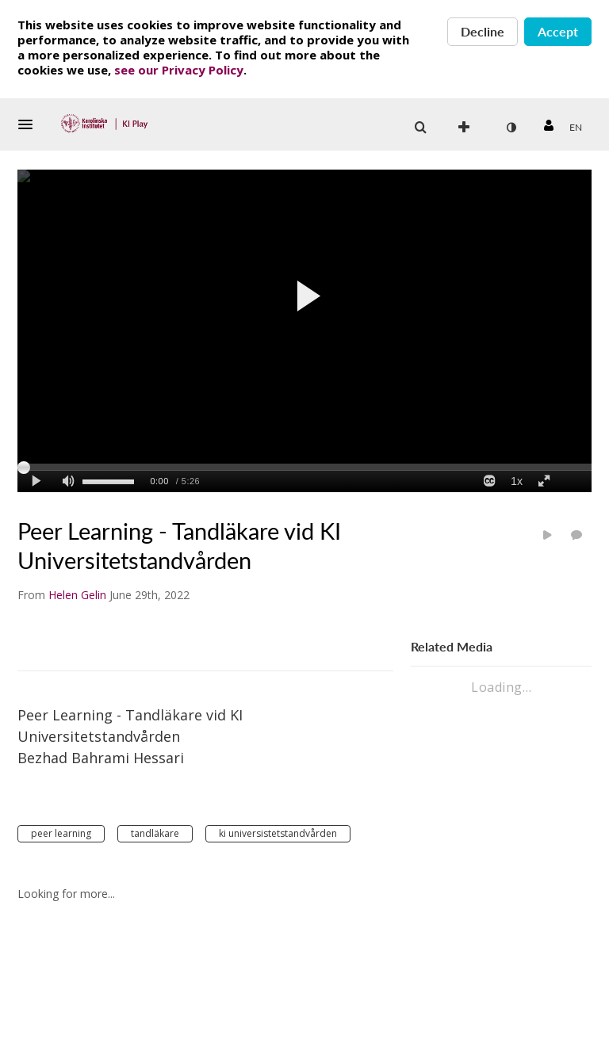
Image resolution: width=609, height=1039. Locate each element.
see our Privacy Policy (178, 70)
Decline (482, 31)
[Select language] (575, 127)
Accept (558, 31)
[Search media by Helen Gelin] (77, 594)
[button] (30, 124)
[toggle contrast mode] (510, 127)
